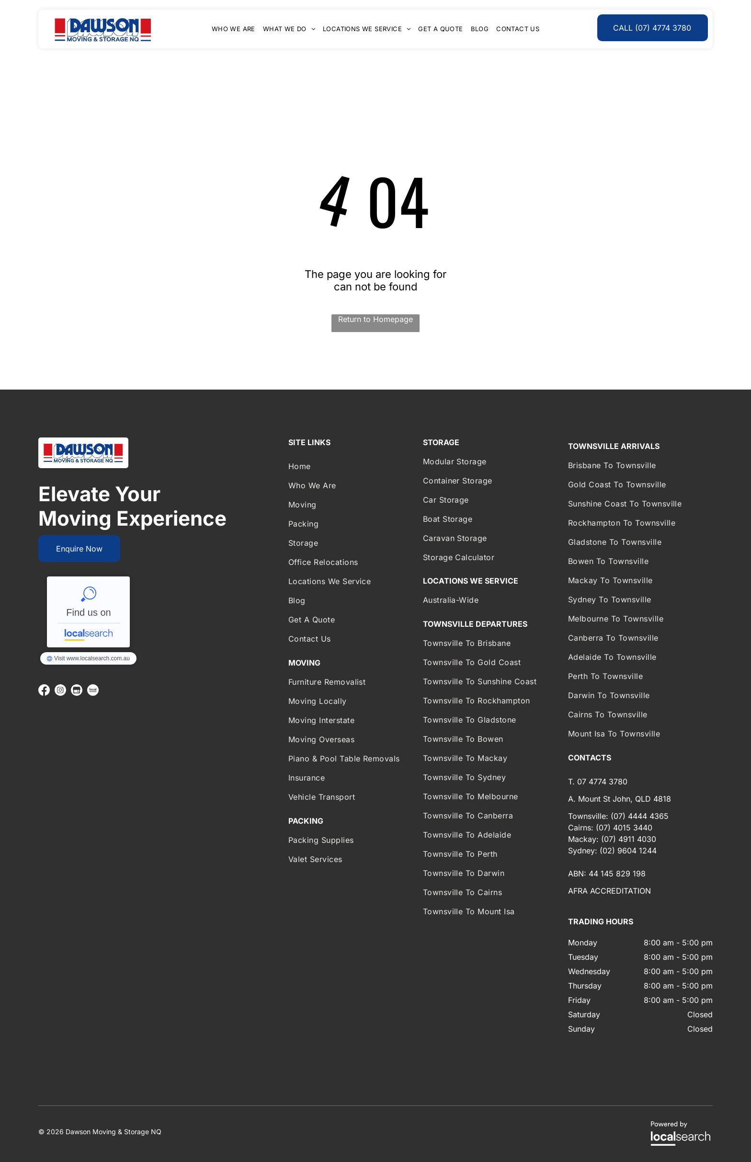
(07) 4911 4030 (628, 839)
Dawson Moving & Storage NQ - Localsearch (88, 611)
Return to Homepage (375, 319)
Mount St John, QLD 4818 (624, 799)
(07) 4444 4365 (640, 816)
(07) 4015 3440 (624, 827)
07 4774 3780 (602, 781)
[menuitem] (233, 29)
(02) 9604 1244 (628, 850)
